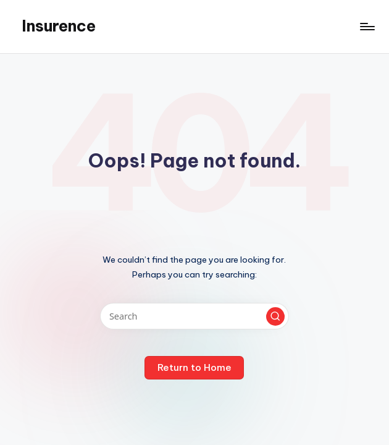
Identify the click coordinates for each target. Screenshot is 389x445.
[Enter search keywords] (194, 316)
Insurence (59, 26)
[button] (275, 316)
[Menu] (366, 26)
